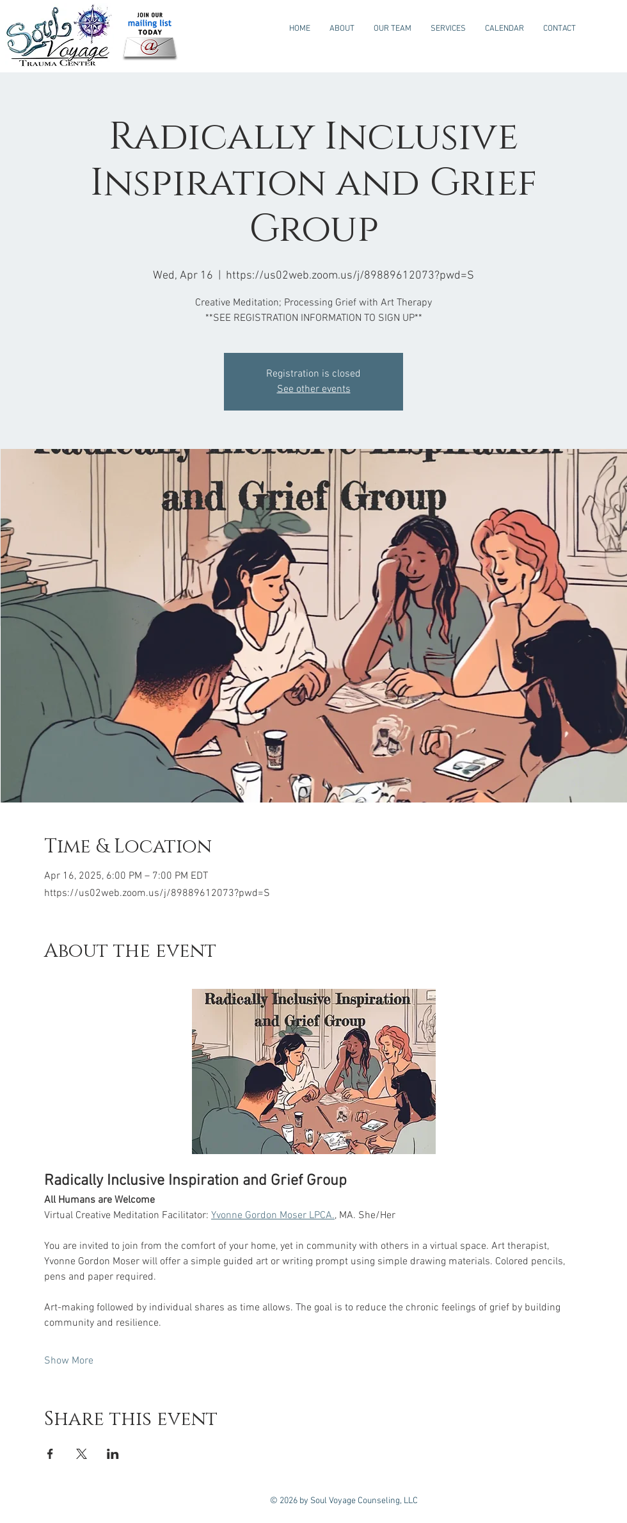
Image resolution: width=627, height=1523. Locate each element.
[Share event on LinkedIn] (113, 1454)
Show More (68, 1361)
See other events (314, 389)
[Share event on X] (81, 1454)
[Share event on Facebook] (50, 1454)
